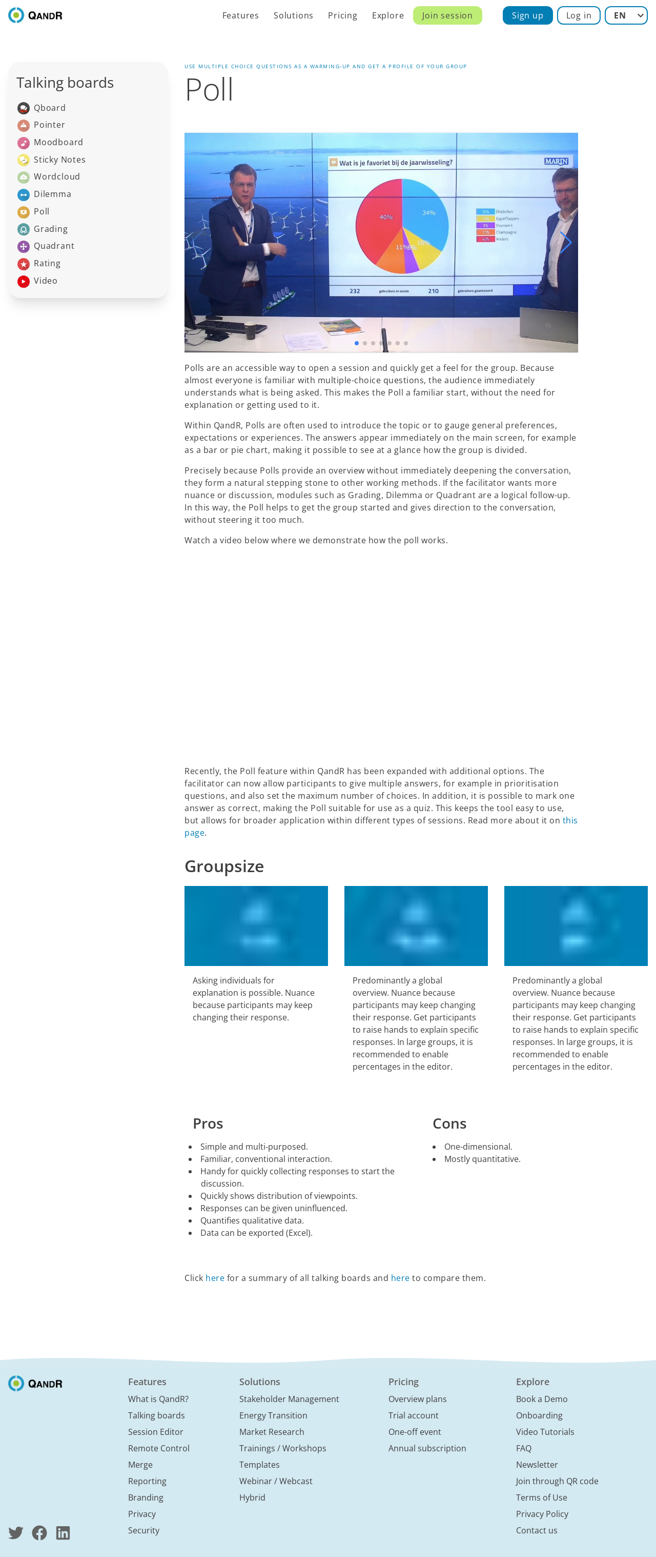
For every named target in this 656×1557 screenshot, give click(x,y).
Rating (39, 264)
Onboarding (539, 1415)
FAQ (523, 1448)
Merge (140, 1464)
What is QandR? (158, 1399)
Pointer (41, 125)
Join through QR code (557, 1481)
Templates (259, 1464)
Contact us (537, 1530)
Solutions (294, 15)
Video (37, 281)
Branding (145, 1497)
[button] (566, 242)
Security (143, 1530)
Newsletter (537, 1464)
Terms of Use (541, 1497)
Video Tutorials (545, 1431)
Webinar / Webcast (276, 1481)
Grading (42, 229)
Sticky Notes (51, 160)
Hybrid (252, 1497)
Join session (447, 15)
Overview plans (417, 1399)
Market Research (271, 1431)
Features (240, 15)
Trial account (413, 1415)
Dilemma (44, 194)
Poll (33, 212)
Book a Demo (542, 1399)
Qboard (41, 108)
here (215, 1278)
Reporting (147, 1481)
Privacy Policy (542, 1514)
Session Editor (155, 1431)
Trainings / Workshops (282, 1448)
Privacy (142, 1514)
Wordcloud (48, 177)
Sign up (528, 15)
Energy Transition (273, 1415)
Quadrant (45, 246)
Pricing (343, 15)
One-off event (414, 1431)
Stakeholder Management (289, 1399)
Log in (579, 15)
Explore (388, 15)
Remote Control (159, 1448)
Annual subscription (427, 1448)
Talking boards (156, 1415)
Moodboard (50, 142)
